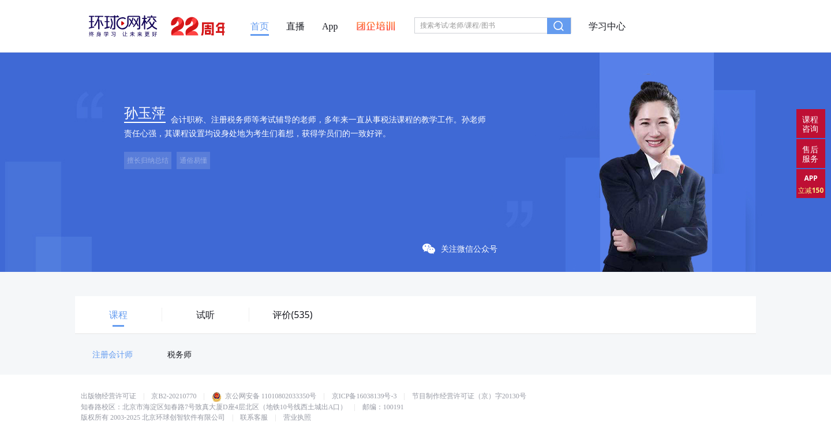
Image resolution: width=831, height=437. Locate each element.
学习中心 (607, 26)
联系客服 (254, 417)
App (330, 26)
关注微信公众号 (459, 248)
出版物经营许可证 (108, 396)
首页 (259, 26)
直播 (295, 26)
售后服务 (810, 154)
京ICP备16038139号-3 (364, 396)
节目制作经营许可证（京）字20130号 (469, 396)
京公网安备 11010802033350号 (264, 396)
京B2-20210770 (173, 396)
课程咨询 (810, 124)
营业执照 (297, 417)
